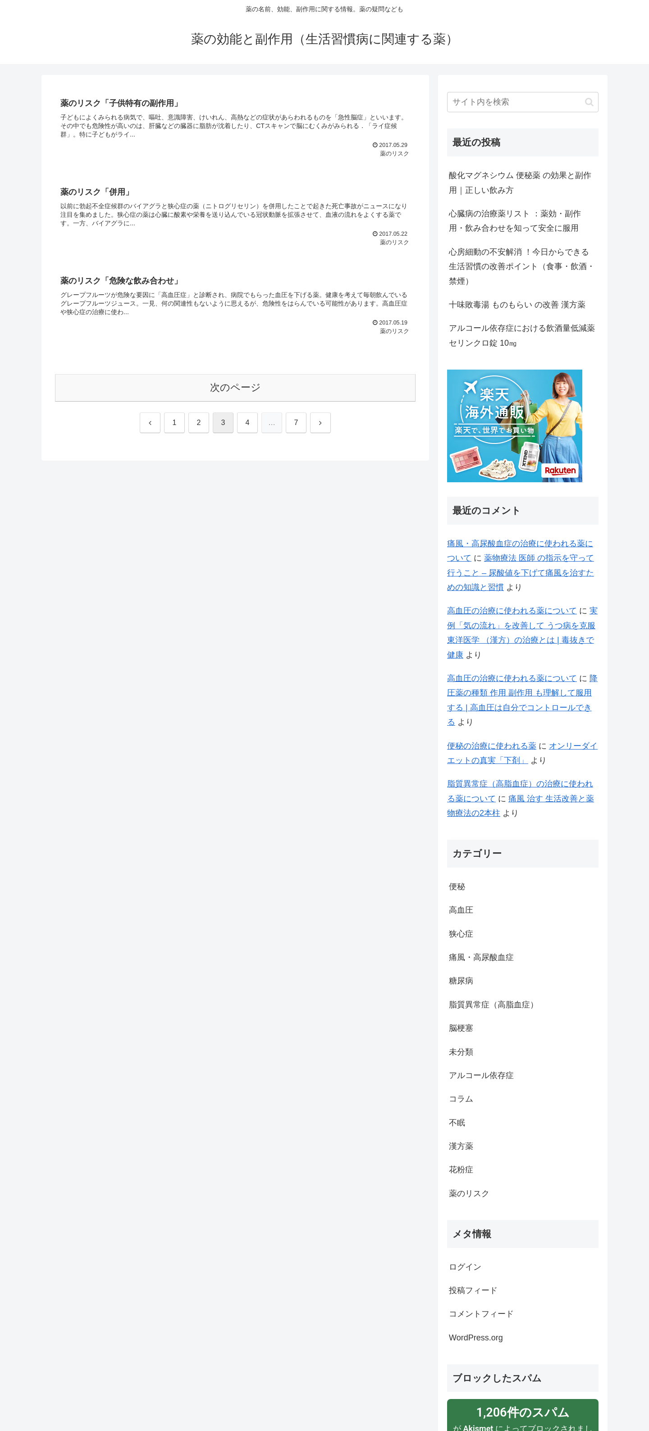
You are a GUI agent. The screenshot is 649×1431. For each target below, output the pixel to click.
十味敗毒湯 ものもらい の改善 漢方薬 (517, 304)
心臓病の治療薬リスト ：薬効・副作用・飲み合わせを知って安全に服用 (515, 221)
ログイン (465, 1266)
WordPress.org (476, 1337)
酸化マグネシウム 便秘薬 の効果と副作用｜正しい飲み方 (520, 182)
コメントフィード (481, 1313)
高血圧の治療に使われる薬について (512, 610)
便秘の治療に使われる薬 (491, 745)
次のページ (235, 388)
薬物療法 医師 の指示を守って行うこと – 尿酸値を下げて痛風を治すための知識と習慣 (520, 572)
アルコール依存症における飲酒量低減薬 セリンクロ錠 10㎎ (522, 335)
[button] (589, 102)
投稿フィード (473, 1290)
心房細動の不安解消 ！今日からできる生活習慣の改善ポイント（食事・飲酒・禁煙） (522, 266)
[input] (523, 102)
